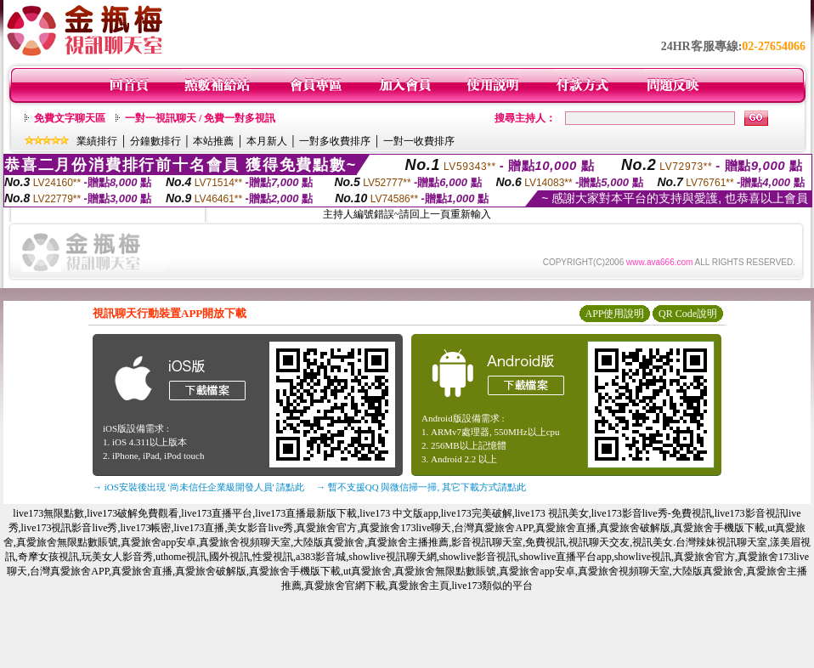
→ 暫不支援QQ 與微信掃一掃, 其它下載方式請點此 (421, 487)
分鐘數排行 (155, 141)
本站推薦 (213, 141)
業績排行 (96, 141)
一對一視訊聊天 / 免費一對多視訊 (200, 118)
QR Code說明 (688, 314)
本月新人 (266, 141)
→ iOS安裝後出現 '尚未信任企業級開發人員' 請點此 (198, 487)
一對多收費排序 (334, 141)
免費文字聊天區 (69, 118)
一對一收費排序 (419, 141)
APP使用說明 (614, 314)
